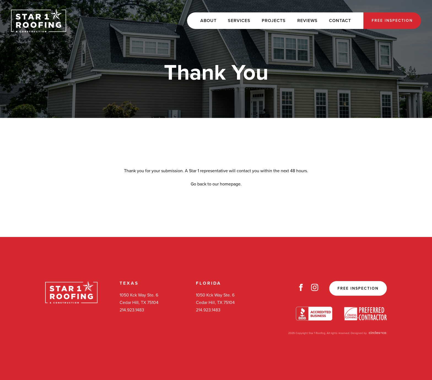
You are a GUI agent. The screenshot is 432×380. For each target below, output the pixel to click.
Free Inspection (392, 20)
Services (239, 20)
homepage (230, 184)
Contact (340, 20)
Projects (274, 20)
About (208, 20)
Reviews (307, 20)
